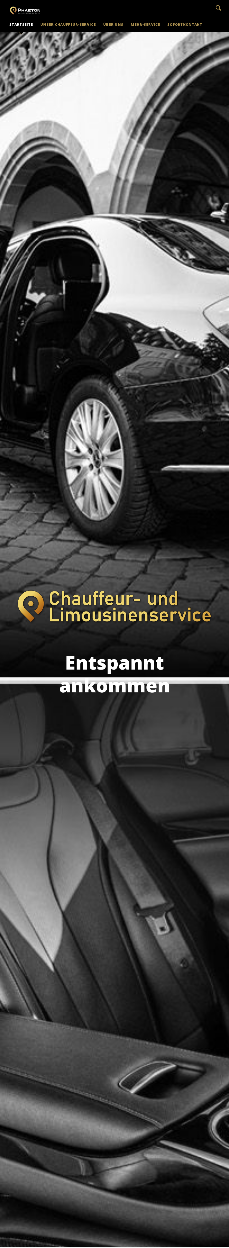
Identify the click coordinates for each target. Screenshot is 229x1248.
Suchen (218, 7)
